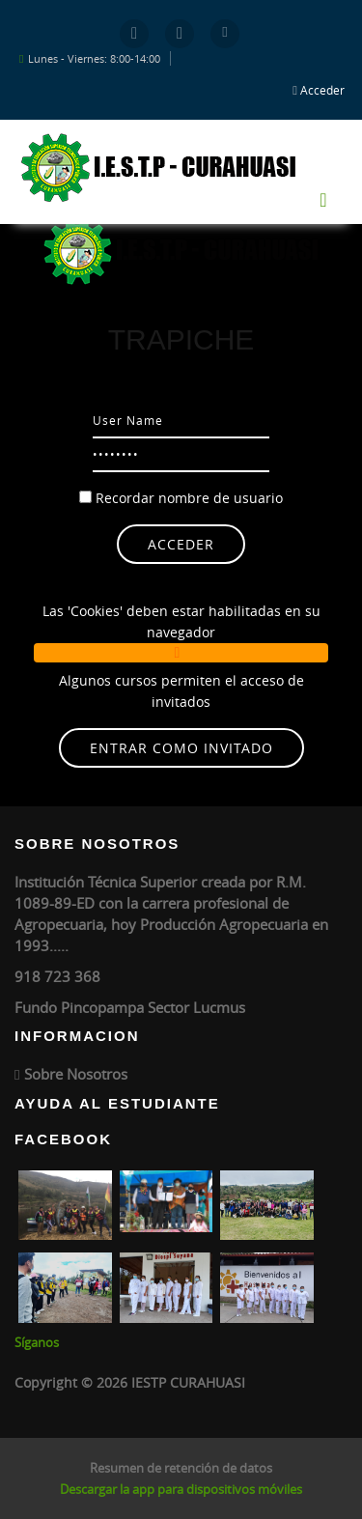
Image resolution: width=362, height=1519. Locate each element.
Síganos (36, 1342)
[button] (181, 652)
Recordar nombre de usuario (189, 498)
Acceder (322, 90)
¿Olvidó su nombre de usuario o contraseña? (181, 574)
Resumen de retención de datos (181, 1468)
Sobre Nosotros (75, 1073)
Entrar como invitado (181, 748)
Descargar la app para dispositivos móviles (181, 1489)
